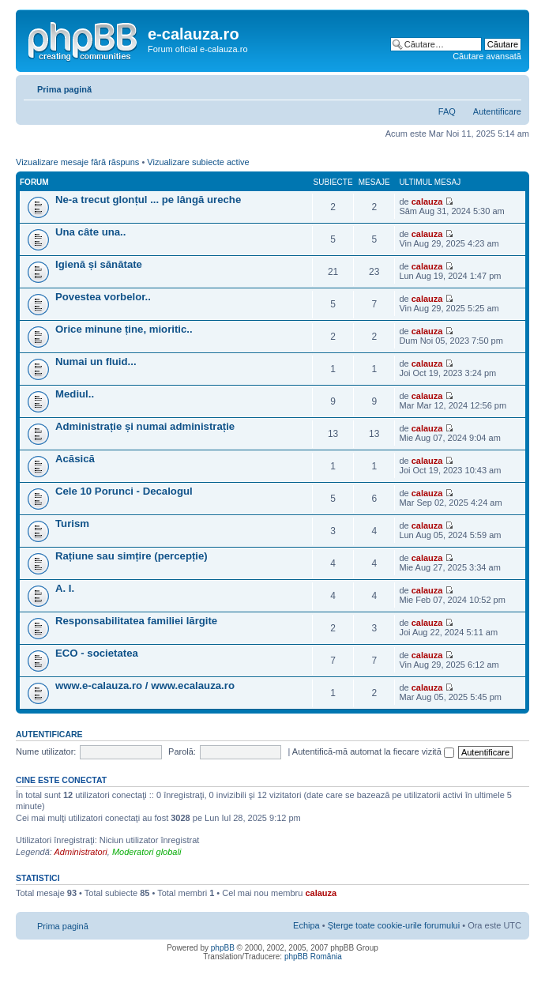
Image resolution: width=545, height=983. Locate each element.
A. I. (64, 588)
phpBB (223, 947)
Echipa (306, 925)
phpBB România (313, 956)
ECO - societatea (96, 653)
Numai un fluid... (96, 361)
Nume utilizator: (46, 751)
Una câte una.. (90, 232)
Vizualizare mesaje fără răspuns (77, 162)
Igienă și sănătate (98, 264)
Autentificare (497, 111)
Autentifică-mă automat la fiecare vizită (373, 751)
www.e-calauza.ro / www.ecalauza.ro (145, 685)
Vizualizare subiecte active (198, 162)
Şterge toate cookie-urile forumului (394, 925)
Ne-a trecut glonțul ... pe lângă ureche (148, 199)
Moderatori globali (146, 852)
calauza (427, 201)
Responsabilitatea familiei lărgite (136, 621)
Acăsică (75, 459)
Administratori (80, 852)
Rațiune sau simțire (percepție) (131, 556)
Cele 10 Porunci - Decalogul (124, 491)
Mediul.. (74, 394)
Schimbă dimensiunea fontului (509, 86)
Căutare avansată (487, 56)
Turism (72, 523)
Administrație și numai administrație (145, 426)
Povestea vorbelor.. (103, 297)
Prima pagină (64, 89)
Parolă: (182, 751)
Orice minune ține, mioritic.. (124, 329)
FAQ (447, 111)
